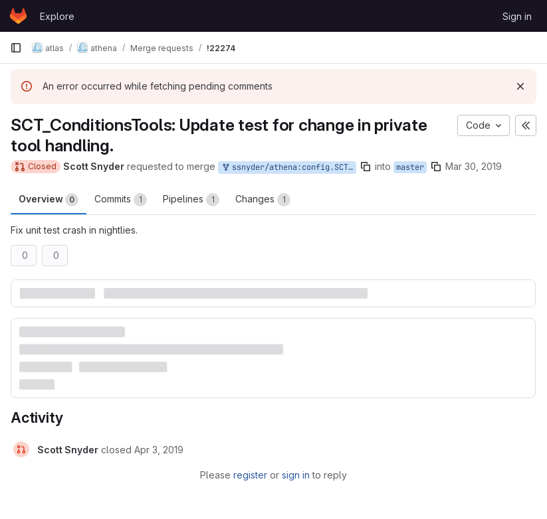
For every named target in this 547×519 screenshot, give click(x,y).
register (250, 475)
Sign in (517, 16)
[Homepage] (18, 16)
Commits (120, 199)
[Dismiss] (520, 86)
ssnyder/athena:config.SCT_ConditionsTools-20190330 (288, 167)
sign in (296, 475)
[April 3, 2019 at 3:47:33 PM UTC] (158, 449)
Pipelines (191, 199)
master (410, 167)
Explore (57, 16)
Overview (48, 199)
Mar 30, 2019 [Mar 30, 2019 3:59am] (473, 166)
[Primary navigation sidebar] (16, 47)
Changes (262, 199)
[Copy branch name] (366, 167)
